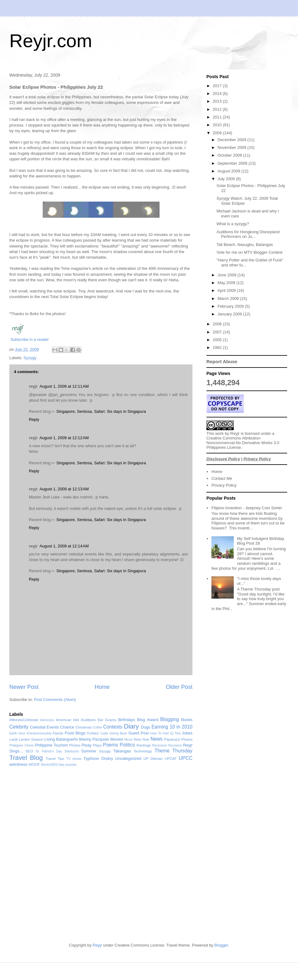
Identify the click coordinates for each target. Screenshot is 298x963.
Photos (74, 745)
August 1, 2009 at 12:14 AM (64, 546)
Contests (113, 726)
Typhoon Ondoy (98, 758)
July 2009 (227, 178)
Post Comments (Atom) (55, 699)
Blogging (169, 719)
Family (58, 733)
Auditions (88, 720)
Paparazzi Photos (178, 739)
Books (186, 719)
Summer (89, 751)
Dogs (145, 727)
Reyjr (235, 433)
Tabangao (122, 751)
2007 (218, 332)
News (157, 739)
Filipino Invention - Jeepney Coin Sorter (246, 508)
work (219, 433)
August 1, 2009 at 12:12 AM (64, 437)
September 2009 (233, 163)
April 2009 (227, 290)
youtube (71, 764)
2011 (218, 117)
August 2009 (230, 171)
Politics (127, 744)
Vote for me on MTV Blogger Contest (249, 252)
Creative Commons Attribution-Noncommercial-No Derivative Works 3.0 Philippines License (242, 443)
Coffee (97, 727)
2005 (218, 339)
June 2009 (227, 275)
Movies (117, 739)
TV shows (74, 758)
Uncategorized (128, 758)
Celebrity (19, 726)
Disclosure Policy (223, 459)
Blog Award (147, 719)
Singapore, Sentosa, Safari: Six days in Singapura (101, 411)
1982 (218, 347)
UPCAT (171, 758)
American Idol (67, 720)
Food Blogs (75, 733)
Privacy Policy (257, 459)
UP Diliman (153, 758)
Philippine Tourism (51, 745)
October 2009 (230, 155)
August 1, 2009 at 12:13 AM (64, 489)
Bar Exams (107, 720)
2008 (218, 324)
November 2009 (232, 147)
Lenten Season (31, 739)
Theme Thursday (173, 750)
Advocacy (47, 720)
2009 (218, 133)
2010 (218, 125)
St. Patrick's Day (49, 751)
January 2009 (230, 314)
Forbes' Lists (97, 733)
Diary (131, 726)
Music (128, 739)
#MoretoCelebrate (23, 720)
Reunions (175, 745)
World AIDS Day (52, 764)
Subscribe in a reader (30, 339)
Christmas (83, 727)
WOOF (34, 764)
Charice (67, 727)
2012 (218, 109)
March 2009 (229, 298)
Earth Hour (17, 733)
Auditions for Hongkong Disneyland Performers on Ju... (247, 234)
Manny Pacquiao (94, 739)
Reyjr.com (50, 40)
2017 (218, 85)
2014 (218, 93)
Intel (166, 733)
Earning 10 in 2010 (171, 726)
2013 (218, 101)
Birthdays (126, 719)
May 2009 (227, 282)
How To (155, 733)
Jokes (187, 733)
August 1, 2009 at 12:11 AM (64, 386)
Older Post (179, 687)
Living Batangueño (61, 739)
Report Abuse (221, 361)
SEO (29, 751)
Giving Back (118, 733)
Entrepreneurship (39, 733)
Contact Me (221, 478)
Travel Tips (55, 758)
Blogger (221, 945)
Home (102, 687)
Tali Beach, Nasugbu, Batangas (244, 244)
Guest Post (138, 733)
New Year (141, 739)
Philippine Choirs (21, 745)
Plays (97, 745)
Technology (142, 751)
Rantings (144, 745)
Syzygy (30, 357)
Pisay (87, 745)
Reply (34, 419)
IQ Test (175, 733)
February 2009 (231, 306)
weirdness (18, 764)
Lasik (13, 739)
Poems (110, 744)
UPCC (185, 758)
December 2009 (232, 139)
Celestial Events (44, 727)
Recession (159, 745)
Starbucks (72, 751)
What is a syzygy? (232, 223)
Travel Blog (26, 757)
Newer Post (23, 687)
